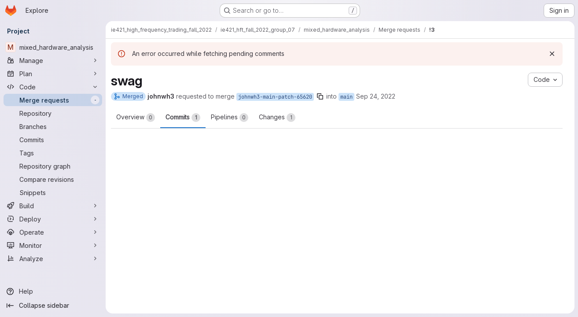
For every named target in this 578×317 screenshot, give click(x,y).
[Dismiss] (552, 53)
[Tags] (53, 153)
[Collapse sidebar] (53, 305)
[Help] (53, 291)
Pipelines (229, 117)
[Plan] (53, 73)
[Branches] (53, 126)
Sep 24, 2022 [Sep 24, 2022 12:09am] (375, 96)
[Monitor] (53, 245)
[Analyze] (53, 258)
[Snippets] (53, 192)
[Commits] (53, 139)
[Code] (53, 87)
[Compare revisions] (53, 179)
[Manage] (53, 60)
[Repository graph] (53, 166)
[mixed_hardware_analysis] (53, 47)
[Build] (53, 205)
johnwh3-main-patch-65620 (275, 96)
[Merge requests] (53, 100)
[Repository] (53, 113)
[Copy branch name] (320, 96)
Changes (277, 117)
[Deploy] (53, 219)
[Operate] (53, 232)
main (346, 96)
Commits (183, 117)
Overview (135, 117)
